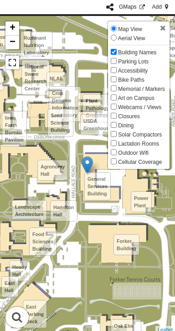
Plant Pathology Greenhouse (100, 108)
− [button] (12, 42)
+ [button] (12, 28)
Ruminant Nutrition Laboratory (36, 45)
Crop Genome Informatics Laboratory (65, 104)
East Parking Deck (35, 314)
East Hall (10, 286)
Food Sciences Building (42, 241)
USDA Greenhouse (97, 124)
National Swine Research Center (35, 77)
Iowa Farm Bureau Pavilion (14, 128)
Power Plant (141, 201)
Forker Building (126, 244)
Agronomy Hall (53, 170)
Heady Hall (19, 270)
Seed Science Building (60, 123)
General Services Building (98, 186)
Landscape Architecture (29, 210)
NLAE (56, 78)
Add (161, 7)
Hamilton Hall (63, 211)
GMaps (133, 7)
